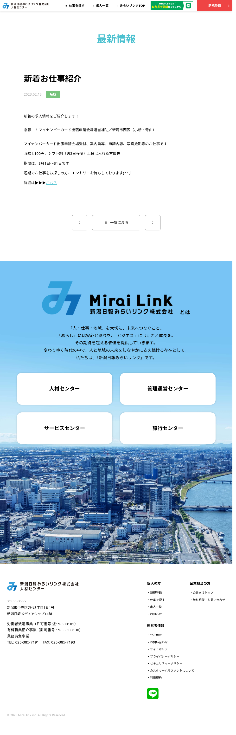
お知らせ (156, 614)
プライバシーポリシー (165, 656)
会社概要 (156, 635)
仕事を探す (157, 600)
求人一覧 (156, 607)
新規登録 (219, 5)
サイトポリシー (160, 649)
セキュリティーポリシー (166, 663)
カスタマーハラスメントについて (172, 671)
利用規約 (156, 678)
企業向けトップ (203, 593)
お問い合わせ (159, 642)
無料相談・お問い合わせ (209, 600)
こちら (51, 182)
